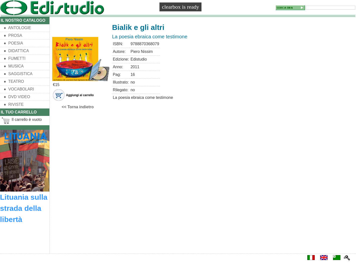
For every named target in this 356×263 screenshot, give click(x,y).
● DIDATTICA (16, 51)
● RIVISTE (14, 104)
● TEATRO (14, 81)
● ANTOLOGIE (17, 28)
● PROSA (13, 35)
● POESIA (13, 43)
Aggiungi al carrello (80, 95)
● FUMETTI (14, 58)
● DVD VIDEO (17, 97)
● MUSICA (14, 66)
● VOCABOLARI (19, 89)
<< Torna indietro (78, 107)
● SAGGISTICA (18, 74)
